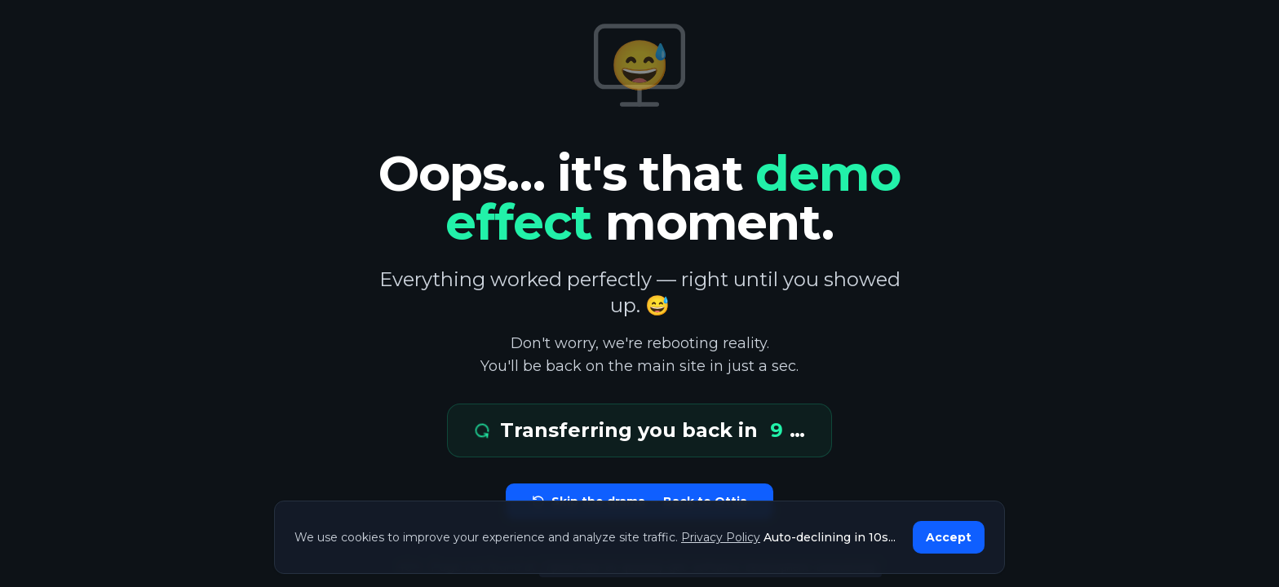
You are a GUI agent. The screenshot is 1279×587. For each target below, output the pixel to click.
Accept (948, 537)
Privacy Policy (720, 537)
